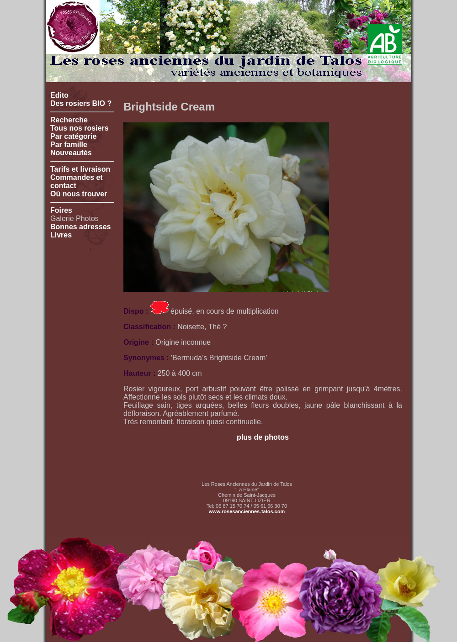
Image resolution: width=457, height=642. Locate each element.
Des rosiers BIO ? (81, 103)
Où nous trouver (78, 194)
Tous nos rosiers (79, 128)
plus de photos (263, 437)
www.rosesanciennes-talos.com (247, 511)
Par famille (68, 144)
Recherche (69, 120)
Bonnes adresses (80, 227)
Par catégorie (73, 136)
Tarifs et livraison (80, 169)
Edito (59, 95)
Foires (61, 210)
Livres (61, 235)
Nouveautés (71, 153)
